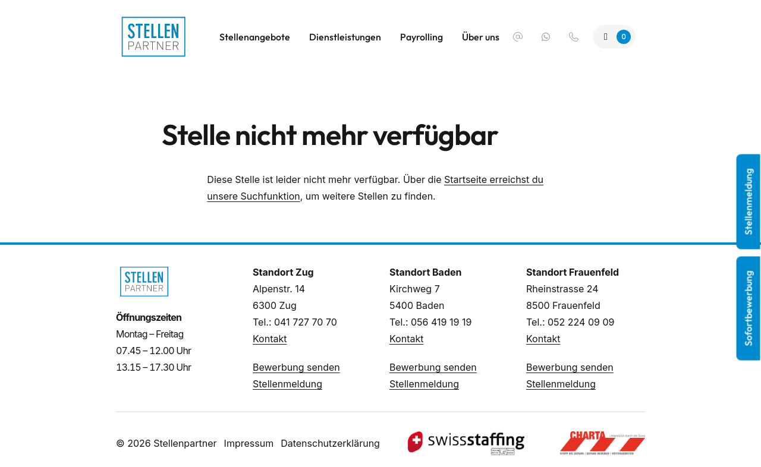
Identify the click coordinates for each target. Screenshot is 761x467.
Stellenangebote (254, 37)
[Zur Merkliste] (614, 37)
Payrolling (421, 37)
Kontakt (270, 339)
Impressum (249, 443)
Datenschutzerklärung (330, 443)
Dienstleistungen (345, 37)
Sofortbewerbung (748, 308)
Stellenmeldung (287, 384)
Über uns (480, 37)
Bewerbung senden (296, 367)
